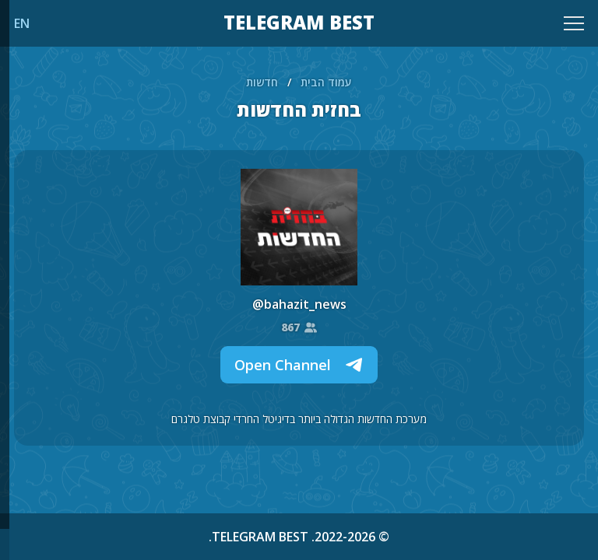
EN (22, 23)
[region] (299, 280)
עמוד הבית (326, 82)
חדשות (262, 82)
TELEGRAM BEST (299, 23)
